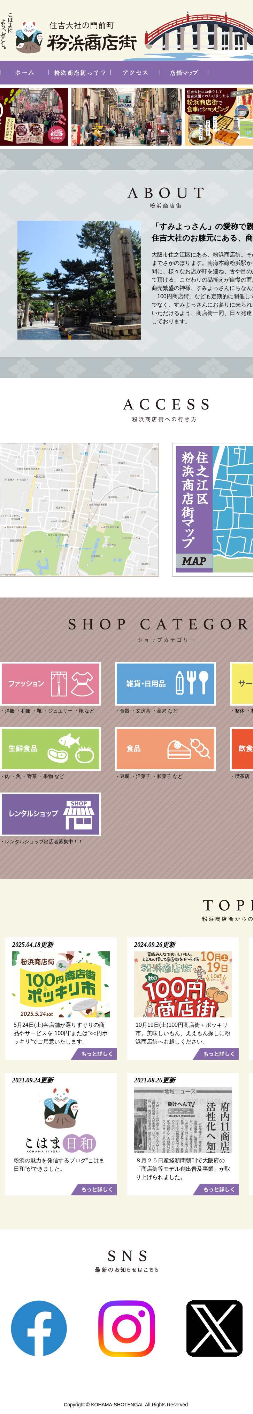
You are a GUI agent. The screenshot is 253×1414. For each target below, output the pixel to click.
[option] (126, 117)
